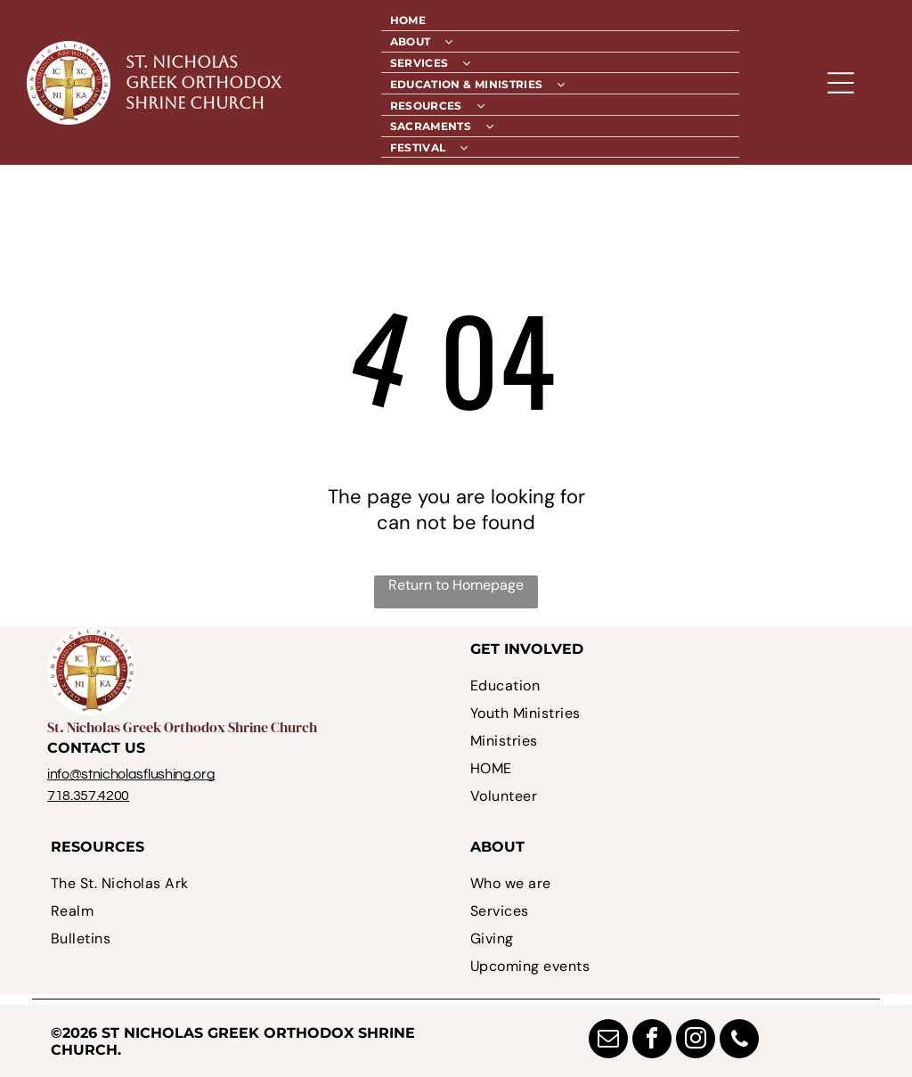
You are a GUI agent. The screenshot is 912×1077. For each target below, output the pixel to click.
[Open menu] (841, 82)
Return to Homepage (456, 584)
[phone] (739, 1041)
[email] (608, 1041)
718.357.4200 (88, 795)
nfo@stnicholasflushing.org (133, 774)
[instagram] (695, 1041)
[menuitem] (560, 20)
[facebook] (652, 1041)
